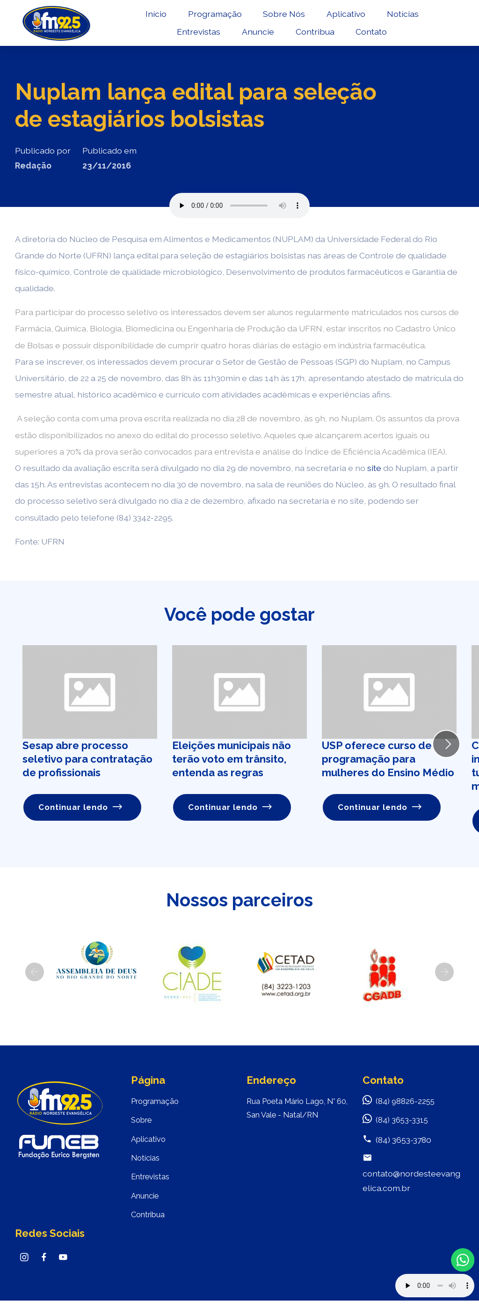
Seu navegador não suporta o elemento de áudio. (239, 205)
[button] (34, 972)
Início (156, 17)
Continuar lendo (81, 808)
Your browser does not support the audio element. (434, 1285)
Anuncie (258, 35)
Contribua (315, 35)
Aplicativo (346, 17)
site (374, 468)
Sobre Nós (284, 17)
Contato (371, 35)
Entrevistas (199, 35)
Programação (215, 17)
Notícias (403, 17)
